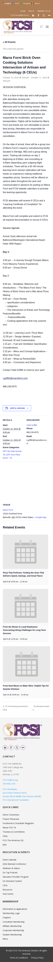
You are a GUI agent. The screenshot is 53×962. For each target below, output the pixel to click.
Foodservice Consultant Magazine (18, 823)
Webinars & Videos (11, 868)
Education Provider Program (16, 877)
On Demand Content (12, 881)
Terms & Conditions (19, 958)
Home (22, 11)
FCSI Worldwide (10, 789)
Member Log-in (43, 11)
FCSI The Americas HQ (20, 15)
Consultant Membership (14, 922)
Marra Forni (8, 510)
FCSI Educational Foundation (16, 800)
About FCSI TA (9, 828)
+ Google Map (40, 517)
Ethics (5, 939)
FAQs (5, 836)
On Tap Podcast (10, 873)
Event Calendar (9, 860)
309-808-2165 (9, 783)
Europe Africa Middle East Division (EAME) (22, 796)
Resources (7, 890)
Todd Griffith (32, 425)
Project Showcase (11, 819)
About (31, 11)
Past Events (8, 894)
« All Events (9, 42)
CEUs (5, 885)
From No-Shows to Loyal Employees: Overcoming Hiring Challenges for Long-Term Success (24, 630)
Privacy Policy (37, 958)
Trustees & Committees (14, 832)
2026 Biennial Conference (14, 864)
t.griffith (15, 378)
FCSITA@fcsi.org (10, 780)
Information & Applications (15, 909)
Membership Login (11, 913)
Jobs (5, 845)
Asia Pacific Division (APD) (15, 792)
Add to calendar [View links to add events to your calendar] (17, 408)
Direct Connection (11, 815)
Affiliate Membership (12, 926)
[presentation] (25, 552)
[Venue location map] (26, 482)
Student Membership (12, 935)
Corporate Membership (13, 930)
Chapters (7, 918)
